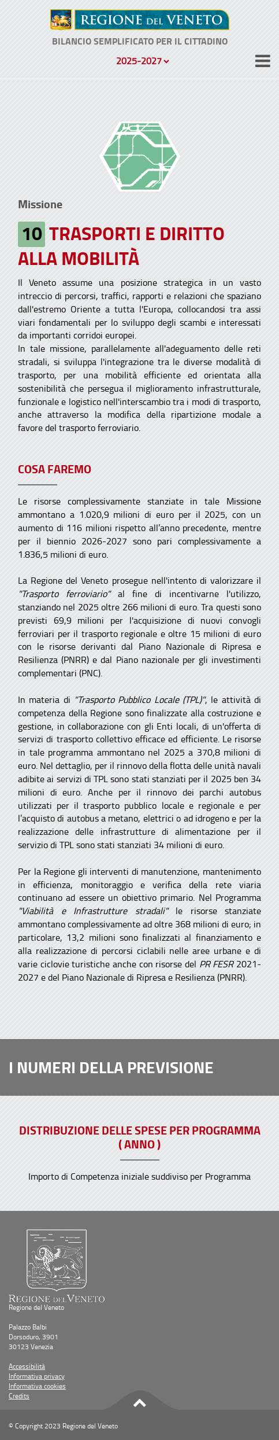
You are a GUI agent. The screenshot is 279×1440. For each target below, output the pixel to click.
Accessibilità (27, 1366)
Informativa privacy (37, 1376)
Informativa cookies (37, 1386)
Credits (19, 1396)
